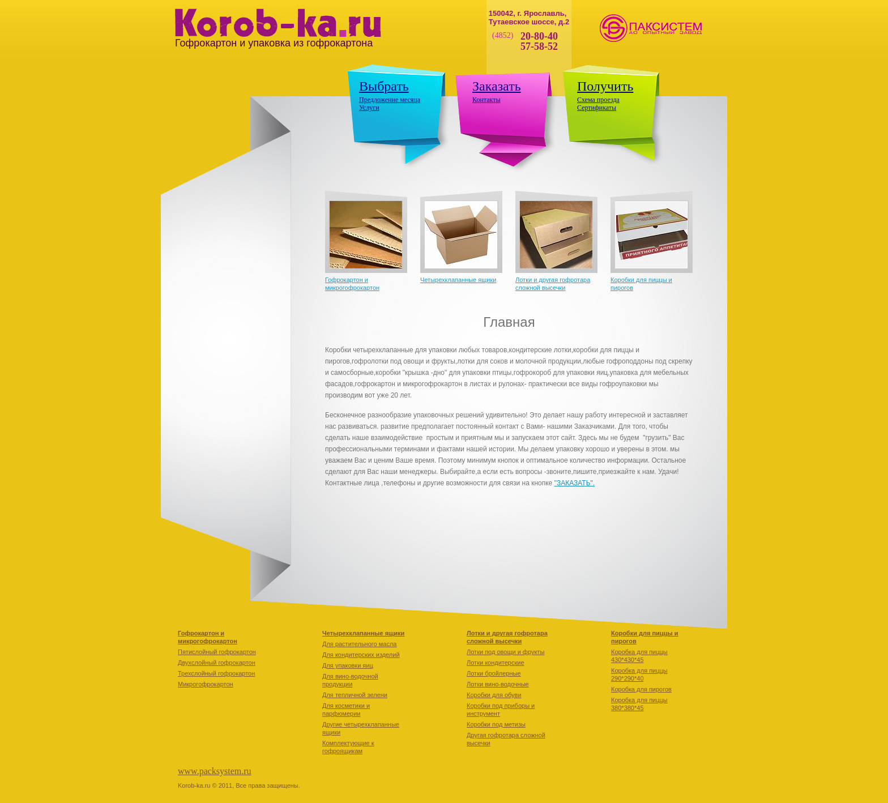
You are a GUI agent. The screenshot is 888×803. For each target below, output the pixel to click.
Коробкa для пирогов (641, 689)
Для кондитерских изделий (361, 654)
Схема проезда (598, 100)
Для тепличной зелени (354, 694)
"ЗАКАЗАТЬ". (574, 483)
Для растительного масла (359, 643)
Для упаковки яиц (347, 665)
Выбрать (384, 86)
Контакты (486, 100)
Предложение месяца (389, 100)
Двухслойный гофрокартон (216, 662)
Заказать (496, 86)
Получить (605, 86)
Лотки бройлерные (494, 673)
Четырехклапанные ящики (458, 279)
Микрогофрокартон (205, 684)
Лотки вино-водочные (498, 684)
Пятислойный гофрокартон (217, 651)
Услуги (369, 108)
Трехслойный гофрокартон (216, 673)
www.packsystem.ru (214, 771)
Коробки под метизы (496, 724)
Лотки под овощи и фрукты (505, 651)
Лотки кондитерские (495, 662)
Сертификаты (596, 108)
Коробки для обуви (494, 694)
